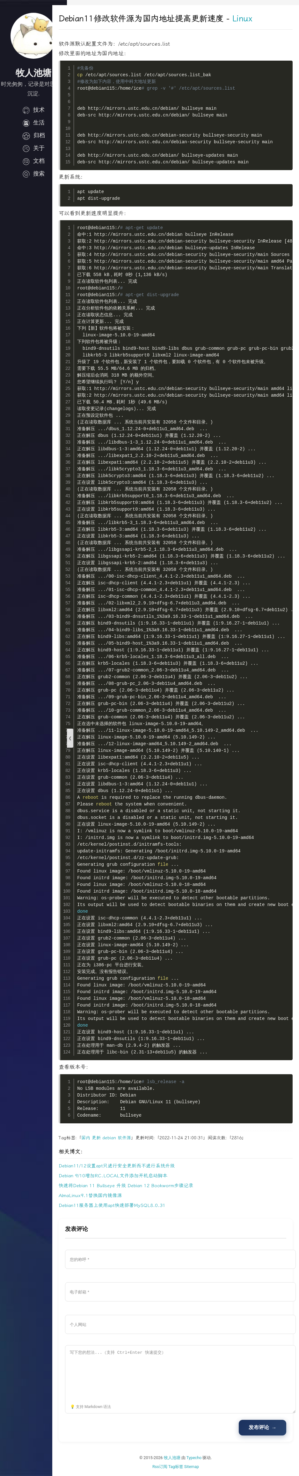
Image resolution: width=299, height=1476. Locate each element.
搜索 (33, 173)
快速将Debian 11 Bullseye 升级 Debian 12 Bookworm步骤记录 (140, 1185)
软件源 (139, 1138)
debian (124, 1138)
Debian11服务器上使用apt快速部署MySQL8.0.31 (126, 1205)
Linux (257, 19)
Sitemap (199, 1466)
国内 (100, 1138)
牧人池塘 (179, 1457)
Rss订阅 (167, 1466)
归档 (33, 135)
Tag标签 (183, 1466)
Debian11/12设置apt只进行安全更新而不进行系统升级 (131, 1166)
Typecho (201, 1457)
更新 (110, 1138)
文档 (33, 161)
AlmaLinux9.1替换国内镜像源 (104, 1195)
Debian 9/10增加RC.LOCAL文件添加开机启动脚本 (127, 1176)
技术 (33, 110)
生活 (33, 122)
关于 (33, 148)
